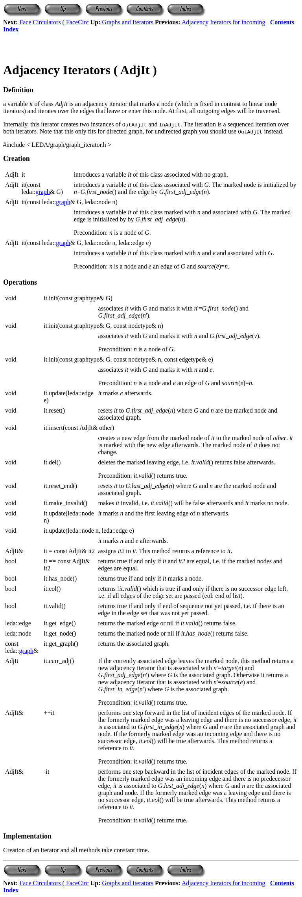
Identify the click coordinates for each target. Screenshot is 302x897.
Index (10, 29)
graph (42, 191)
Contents (282, 22)
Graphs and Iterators (127, 22)
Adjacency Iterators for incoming (223, 22)
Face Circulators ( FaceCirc (53, 22)
